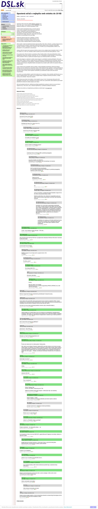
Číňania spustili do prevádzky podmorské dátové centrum (7, 53)
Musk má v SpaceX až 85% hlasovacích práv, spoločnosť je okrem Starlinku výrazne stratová (30, 98)
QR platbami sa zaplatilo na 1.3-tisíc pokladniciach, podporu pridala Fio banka (28, 103)
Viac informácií (68, 507)
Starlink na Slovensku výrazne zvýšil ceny (7, 55)
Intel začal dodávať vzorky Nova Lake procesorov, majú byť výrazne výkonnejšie (7, 71)
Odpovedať (21, 117)
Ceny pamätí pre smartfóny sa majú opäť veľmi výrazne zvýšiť (7, 58)
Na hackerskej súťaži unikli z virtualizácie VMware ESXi (7, 68)
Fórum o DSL (4, 17)
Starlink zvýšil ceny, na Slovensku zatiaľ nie (6, 50)
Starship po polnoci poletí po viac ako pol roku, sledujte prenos (26, 97)
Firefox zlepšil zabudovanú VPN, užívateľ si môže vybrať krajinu (7, 65)
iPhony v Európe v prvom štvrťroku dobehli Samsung (24, 93)
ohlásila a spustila (35, 23)
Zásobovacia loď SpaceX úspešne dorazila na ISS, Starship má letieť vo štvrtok (7, 74)
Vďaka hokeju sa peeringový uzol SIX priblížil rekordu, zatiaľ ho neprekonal (27, 96)
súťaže (27, 16)
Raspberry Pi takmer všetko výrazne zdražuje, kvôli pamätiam (7, 39)
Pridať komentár (20, 501)
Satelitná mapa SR (5, 21)
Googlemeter (4, 28)
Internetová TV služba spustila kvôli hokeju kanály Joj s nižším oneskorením (7, 61)
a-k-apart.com (49, 88)
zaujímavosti (31, 16)
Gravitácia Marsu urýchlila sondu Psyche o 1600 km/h (24, 102)
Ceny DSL (4, 14)
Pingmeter (4, 27)
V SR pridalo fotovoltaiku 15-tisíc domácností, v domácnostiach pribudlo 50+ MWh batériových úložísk (7, 47)
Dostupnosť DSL (5, 16)
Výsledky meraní (5, 18)
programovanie (23, 16)
